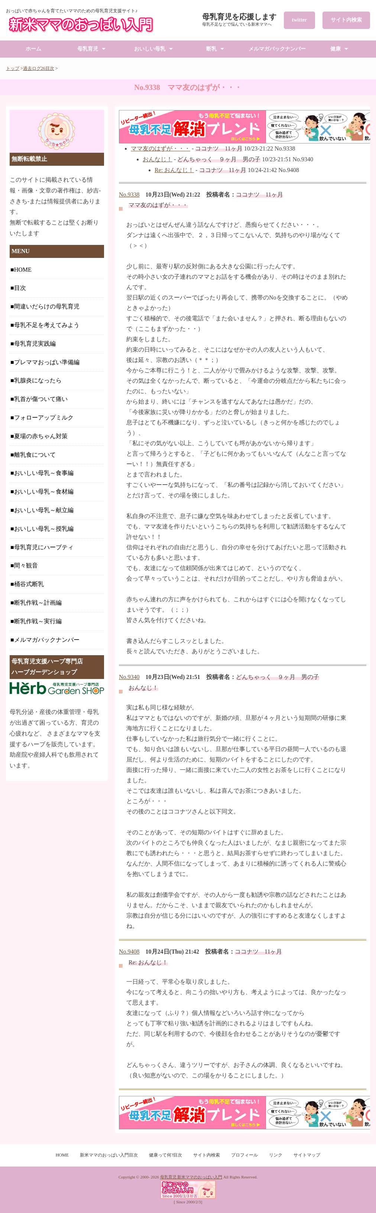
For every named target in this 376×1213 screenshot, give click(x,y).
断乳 (211, 49)
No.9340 (129, 677)
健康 (335, 49)
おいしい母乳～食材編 (44, 491)
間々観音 (26, 565)
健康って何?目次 (165, 1155)
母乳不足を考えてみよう (47, 325)
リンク (275, 1155)
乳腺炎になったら (38, 380)
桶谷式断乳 (29, 584)
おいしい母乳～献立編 (44, 510)
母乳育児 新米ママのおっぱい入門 (191, 1177)
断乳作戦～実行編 (38, 621)
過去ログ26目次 (38, 68)
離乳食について (35, 455)
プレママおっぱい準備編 (47, 362)
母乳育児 (87, 49)
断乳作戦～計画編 (38, 602)
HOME (23, 269)
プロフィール (244, 1155)
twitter (299, 20)
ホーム (33, 49)
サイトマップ (307, 1155)
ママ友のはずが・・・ (160, 148)
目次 (20, 288)
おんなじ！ (157, 159)
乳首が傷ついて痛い (41, 399)
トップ (12, 68)
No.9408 (129, 951)
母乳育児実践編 (35, 343)
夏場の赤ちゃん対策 (41, 436)
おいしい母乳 (149, 49)
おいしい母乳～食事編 (44, 473)
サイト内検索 (346, 20)
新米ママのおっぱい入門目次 (109, 1155)
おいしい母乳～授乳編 (44, 528)
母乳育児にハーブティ (44, 547)
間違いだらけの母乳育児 (47, 306)
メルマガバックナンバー (277, 49)
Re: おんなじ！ (174, 170)
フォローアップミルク (44, 417)
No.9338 (129, 194)
